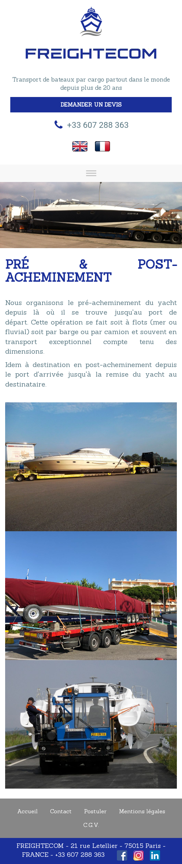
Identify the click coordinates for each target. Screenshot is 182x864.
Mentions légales (142, 811)
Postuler (95, 811)
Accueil (27, 811)
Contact (61, 811)
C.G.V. (91, 825)
